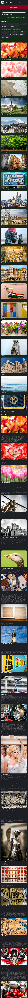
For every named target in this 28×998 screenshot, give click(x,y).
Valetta (2, 937)
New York (3, 538)
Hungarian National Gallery (17, 34)
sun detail (5, 34)
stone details (5, 37)
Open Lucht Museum (5, 513)
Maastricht (3, 863)
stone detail (14, 31)
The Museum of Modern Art (7, 623)
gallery (11, 23)
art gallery (5, 26)
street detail (5, 31)
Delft (2, 593)
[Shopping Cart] (20, 2)
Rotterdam (3, 569)
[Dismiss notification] (27, 7)
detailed (22, 31)
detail (4, 23)
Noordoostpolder (4, 435)
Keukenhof (3, 462)
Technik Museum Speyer (6, 695)
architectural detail (21, 23)
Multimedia (16, 29)
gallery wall (14, 26)
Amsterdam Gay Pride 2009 (6, 775)
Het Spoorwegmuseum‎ (6, 723)
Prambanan (3, 809)
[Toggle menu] (24, 2)
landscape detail (6, 29)
